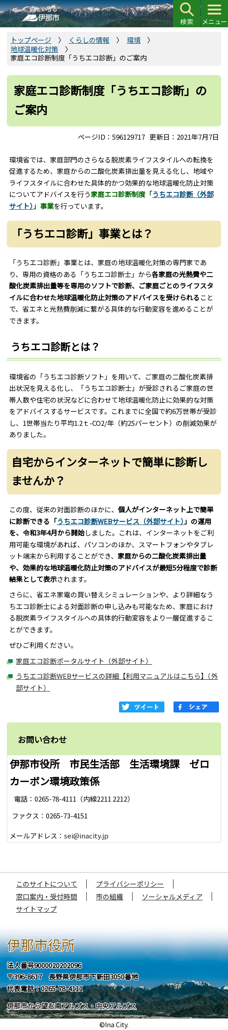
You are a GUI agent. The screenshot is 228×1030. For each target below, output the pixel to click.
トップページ (30, 40)
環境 (133, 40)
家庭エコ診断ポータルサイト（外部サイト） (84, 661)
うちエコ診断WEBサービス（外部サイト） (120, 521)
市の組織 (109, 896)
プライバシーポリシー (130, 884)
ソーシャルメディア (172, 896)
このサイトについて (46, 884)
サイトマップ (36, 909)
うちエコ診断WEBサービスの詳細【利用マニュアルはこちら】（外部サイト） (117, 681)
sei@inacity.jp (86, 835)
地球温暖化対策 (34, 49)
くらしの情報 (89, 40)
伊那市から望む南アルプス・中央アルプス (71, 1005)
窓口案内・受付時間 (46, 896)
